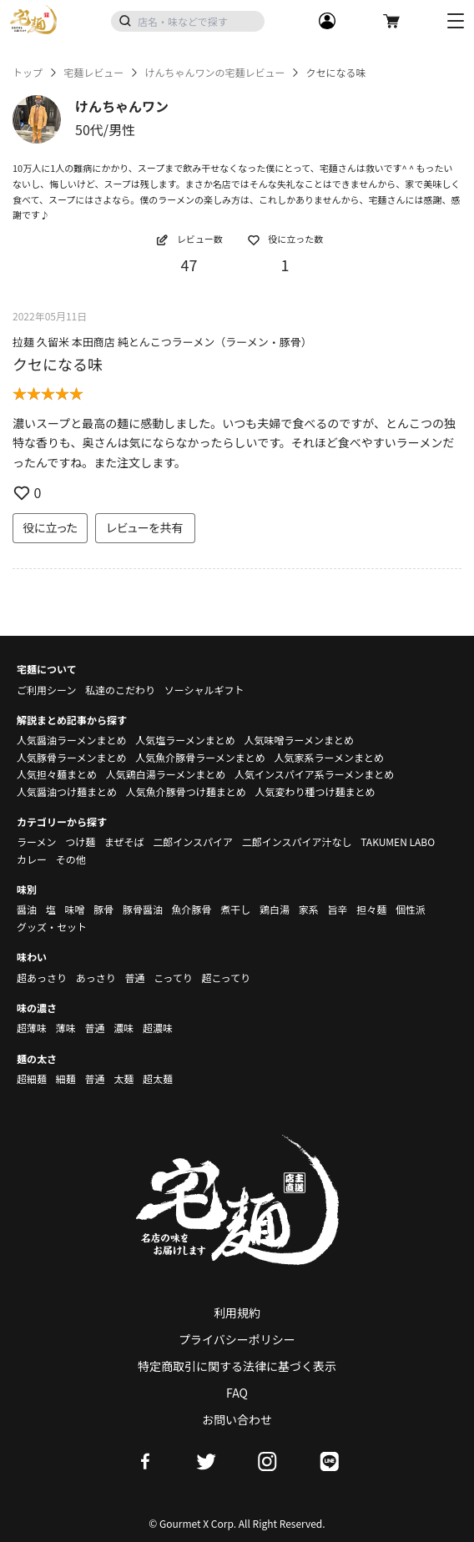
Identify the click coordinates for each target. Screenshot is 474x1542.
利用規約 (237, 1312)
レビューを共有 (145, 527)
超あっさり (42, 977)
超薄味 (32, 1027)
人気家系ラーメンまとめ (329, 757)
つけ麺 (80, 841)
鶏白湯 (275, 909)
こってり (173, 977)
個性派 (411, 909)
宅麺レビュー (93, 72)
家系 (309, 909)
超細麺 (32, 1078)
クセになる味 (58, 364)
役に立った (50, 527)
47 (189, 264)
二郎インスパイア (193, 841)
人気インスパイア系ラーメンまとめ (314, 774)
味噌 (74, 909)
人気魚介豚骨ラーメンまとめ (200, 757)
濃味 (123, 1027)
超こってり (225, 977)
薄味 (66, 1027)
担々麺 (371, 909)
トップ (28, 72)
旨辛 (337, 909)
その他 (71, 859)
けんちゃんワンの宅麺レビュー (214, 72)
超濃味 (158, 1027)
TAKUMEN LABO (398, 841)
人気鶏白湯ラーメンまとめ (166, 774)
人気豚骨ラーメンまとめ (72, 757)
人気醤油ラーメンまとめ (72, 740)
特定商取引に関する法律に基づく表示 (237, 1366)
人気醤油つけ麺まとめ (67, 791)
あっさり (96, 977)
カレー (32, 859)
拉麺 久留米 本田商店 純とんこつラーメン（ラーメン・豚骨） (162, 342)
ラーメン (37, 841)
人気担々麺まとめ (57, 774)
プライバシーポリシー (237, 1339)
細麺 (66, 1078)
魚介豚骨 (192, 909)
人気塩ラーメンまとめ (185, 740)
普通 (134, 977)
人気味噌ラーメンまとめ (299, 740)
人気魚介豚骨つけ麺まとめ (186, 791)
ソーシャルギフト (204, 690)
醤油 (27, 909)
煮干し (235, 909)
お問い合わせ (237, 1419)
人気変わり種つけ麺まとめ (315, 791)
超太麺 (158, 1078)
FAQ (237, 1392)
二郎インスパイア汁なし (297, 841)
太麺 (123, 1078)
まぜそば (124, 841)
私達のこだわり (120, 690)
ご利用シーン (46, 690)
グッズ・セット (52, 927)
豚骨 (103, 909)
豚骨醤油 (143, 909)
